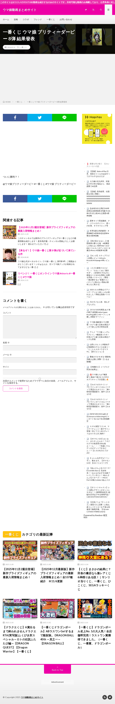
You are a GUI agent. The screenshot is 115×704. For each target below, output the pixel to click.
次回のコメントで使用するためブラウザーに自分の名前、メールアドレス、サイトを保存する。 (39, 382)
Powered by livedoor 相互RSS (95, 516)
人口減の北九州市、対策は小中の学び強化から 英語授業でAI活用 (98, 183)
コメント (7, 313)
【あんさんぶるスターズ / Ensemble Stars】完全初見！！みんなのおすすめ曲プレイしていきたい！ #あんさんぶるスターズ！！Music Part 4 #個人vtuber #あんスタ (98, 474)
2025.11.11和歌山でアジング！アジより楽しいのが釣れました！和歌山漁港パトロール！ (98, 293)
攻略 (16, 19)
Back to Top (57, 670)
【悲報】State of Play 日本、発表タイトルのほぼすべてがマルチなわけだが (98, 173)
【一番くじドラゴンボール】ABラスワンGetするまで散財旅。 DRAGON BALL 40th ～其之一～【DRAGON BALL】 (57, 635)
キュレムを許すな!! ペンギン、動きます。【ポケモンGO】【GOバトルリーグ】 (98, 460)
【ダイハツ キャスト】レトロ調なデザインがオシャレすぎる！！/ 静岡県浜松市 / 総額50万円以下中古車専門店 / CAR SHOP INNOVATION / (98, 492)
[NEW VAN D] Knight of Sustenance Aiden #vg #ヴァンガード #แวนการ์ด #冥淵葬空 (98, 417)
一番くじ (51, 19)
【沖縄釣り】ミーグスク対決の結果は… (98, 368)
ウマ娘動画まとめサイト (32, 697)
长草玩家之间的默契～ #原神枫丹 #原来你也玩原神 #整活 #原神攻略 (98, 233)
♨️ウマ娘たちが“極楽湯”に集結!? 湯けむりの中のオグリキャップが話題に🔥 (98, 377)
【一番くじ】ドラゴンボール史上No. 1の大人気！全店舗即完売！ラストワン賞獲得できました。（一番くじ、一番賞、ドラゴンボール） (95, 637)
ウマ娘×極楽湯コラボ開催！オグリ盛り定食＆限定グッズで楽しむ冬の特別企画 (98, 324)
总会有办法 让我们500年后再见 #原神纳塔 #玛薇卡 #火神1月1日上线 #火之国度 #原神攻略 (98, 212)
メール (7, 355)
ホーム (6, 19)
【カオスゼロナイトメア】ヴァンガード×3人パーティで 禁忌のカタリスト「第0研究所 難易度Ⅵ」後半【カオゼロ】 (98, 389)
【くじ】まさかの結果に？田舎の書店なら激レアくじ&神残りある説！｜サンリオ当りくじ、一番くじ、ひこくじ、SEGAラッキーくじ (94, 579)
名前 (6, 343)
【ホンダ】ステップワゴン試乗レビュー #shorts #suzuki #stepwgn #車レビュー (98, 259)
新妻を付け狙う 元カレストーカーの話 (98, 165)
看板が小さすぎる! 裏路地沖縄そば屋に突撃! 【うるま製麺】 (99, 359)
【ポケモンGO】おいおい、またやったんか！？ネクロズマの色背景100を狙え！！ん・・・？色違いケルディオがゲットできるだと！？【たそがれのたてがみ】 (98, 446)
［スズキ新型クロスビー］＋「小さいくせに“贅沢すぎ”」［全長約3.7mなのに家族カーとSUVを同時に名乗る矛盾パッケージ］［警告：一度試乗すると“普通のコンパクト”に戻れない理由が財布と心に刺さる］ (98, 276)
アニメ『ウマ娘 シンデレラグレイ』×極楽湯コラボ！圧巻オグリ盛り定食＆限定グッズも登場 (98, 335)
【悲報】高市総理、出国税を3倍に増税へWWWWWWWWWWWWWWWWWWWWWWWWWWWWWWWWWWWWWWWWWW (98, 197)
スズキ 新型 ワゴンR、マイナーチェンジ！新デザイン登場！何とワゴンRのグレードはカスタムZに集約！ (98, 430)
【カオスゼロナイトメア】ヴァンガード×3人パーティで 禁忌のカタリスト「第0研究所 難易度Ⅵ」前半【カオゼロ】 (98, 404)
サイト (6, 367)
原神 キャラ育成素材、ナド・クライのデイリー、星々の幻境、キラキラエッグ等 (98, 223)
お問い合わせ (66, 19)
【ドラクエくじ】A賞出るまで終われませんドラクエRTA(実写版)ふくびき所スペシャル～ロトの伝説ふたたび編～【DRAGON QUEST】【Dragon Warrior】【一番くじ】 (19, 639)
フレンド (38, 19)
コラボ (26, 19)
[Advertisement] (57, 78)
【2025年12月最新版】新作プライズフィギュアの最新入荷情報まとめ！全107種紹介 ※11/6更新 (57, 575)
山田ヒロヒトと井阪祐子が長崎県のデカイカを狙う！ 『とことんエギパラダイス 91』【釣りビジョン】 (98, 348)
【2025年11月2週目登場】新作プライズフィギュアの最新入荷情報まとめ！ (19, 573)
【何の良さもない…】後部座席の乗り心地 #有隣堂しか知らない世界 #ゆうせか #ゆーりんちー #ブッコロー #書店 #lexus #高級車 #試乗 (98, 246)
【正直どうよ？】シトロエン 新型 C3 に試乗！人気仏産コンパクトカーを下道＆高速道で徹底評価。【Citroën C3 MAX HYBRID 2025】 (98, 507)
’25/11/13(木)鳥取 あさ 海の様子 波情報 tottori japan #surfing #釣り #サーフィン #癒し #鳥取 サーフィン (98, 313)
